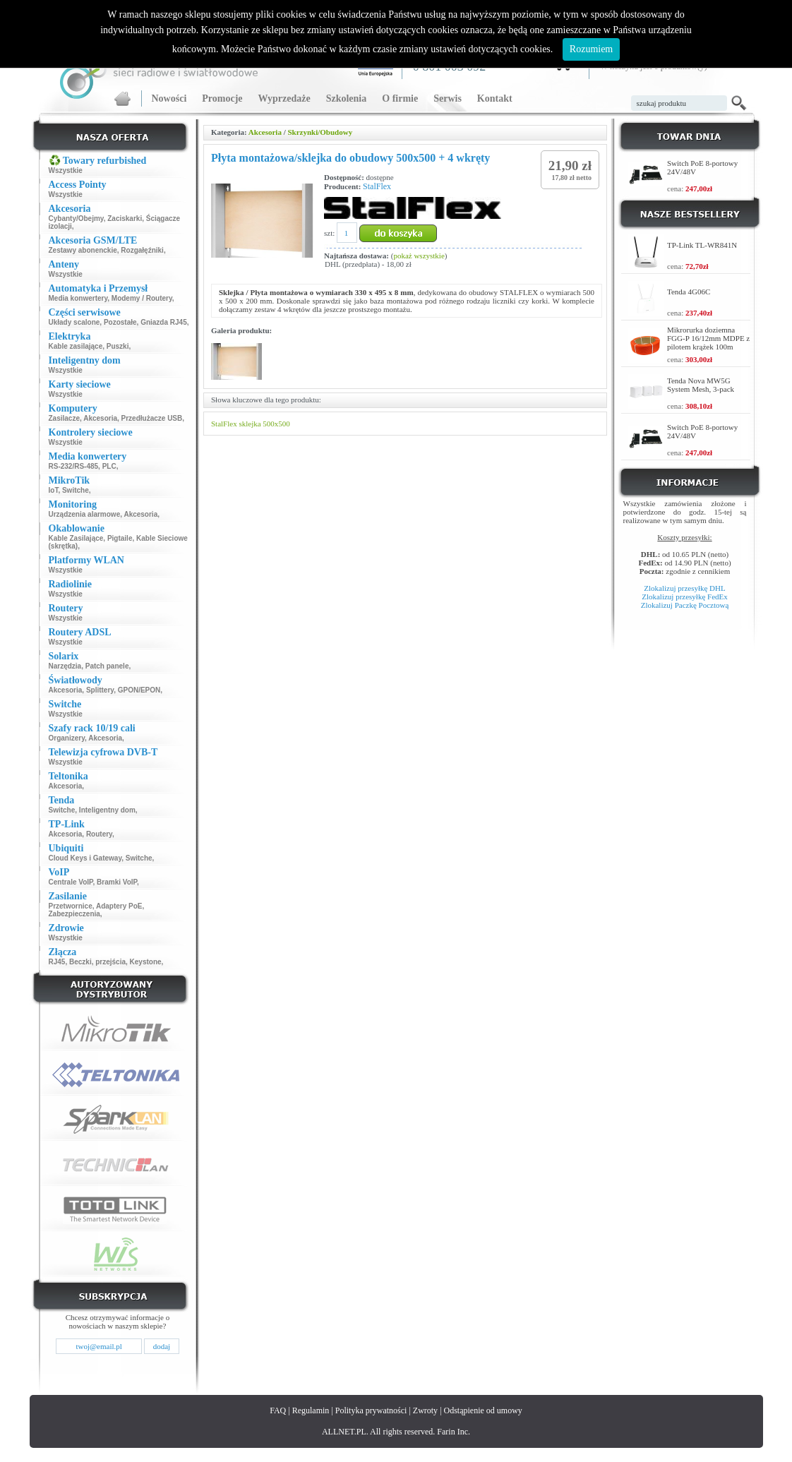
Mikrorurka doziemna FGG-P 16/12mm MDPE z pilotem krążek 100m (708, 338)
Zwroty (425, 1410)
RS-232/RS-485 (74, 466)
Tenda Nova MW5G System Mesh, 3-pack (700, 384)
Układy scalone (74, 322)
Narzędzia (65, 666)
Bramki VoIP (117, 882)
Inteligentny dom (107, 810)
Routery (99, 834)
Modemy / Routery (142, 298)
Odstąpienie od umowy (483, 1410)
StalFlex (377, 186)
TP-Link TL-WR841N (702, 245)
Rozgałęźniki (142, 250)
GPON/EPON (139, 690)
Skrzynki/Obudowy (319, 132)
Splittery (100, 690)
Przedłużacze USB (152, 418)
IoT (54, 490)
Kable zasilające (76, 346)
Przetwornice (70, 906)
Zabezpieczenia (74, 914)
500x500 (276, 423)
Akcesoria (100, 418)
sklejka (249, 423)
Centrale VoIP (71, 882)
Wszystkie (66, 170)
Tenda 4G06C (688, 291)
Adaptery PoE (119, 906)
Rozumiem (591, 49)
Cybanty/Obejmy (76, 218)
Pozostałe (120, 322)
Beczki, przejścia (97, 962)
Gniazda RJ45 (163, 322)
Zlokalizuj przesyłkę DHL (684, 588)
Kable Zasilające (76, 538)
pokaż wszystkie (418, 255)
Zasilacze (64, 418)
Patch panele (107, 666)
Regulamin (311, 1410)
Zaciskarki (124, 218)
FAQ (278, 1410)
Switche (75, 490)
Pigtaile (120, 538)
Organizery (67, 738)
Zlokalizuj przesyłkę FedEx (685, 596)
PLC (109, 466)
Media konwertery (78, 298)
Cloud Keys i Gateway (85, 858)
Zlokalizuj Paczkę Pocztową (685, 605)
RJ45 (57, 962)
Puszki (118, 346)
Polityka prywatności (371, 1410)
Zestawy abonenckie (83, 250)
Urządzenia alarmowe (85, 514)
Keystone (146, 962)
